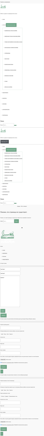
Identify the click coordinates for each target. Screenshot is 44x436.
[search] (8, 125)
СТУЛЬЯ (6, 81)
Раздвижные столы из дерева (11, 30)
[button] (22, 246)
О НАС (3, 19)
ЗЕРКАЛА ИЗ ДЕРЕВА (8, 180)
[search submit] (15, 125)
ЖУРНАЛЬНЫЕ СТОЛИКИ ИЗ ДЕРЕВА (11, 47)
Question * (10, 291)
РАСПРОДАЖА (5, 115)
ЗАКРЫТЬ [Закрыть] (3, 315)
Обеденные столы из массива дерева (12, 36)
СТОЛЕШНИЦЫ (7, 53)
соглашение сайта (10, 362)
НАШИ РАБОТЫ (5, 92)
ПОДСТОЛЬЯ (7, 58)
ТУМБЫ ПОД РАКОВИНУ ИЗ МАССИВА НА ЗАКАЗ (13, 41)
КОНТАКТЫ (4, 98)
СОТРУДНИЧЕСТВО (5, 109)
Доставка (4, 103)
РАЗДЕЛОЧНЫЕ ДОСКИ (9, 64)
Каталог (4, 149)
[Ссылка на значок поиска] (2, 121)
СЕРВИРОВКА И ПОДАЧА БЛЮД (10, 70)
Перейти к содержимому (5, 1)
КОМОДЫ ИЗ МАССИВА (9, 75)
